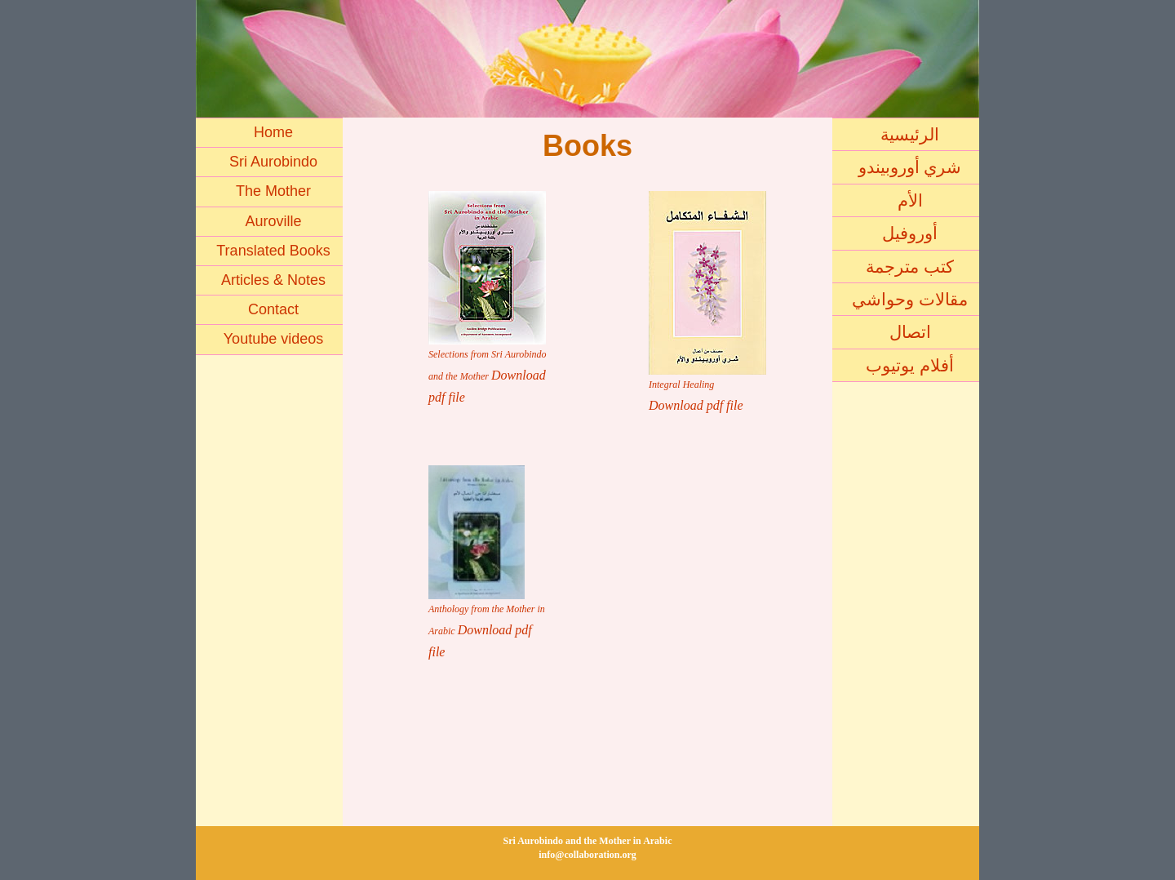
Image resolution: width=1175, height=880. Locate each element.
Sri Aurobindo (273, 161)
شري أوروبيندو (910, 167)
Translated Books (273, 250)
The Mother (273, 191)
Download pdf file (696, 405)
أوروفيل (910, 233)
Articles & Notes (273, 280)
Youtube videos (273, 339)
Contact (273, 309)
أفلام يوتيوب (910, 365)
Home (273, 132)
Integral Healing (681, 384)
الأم (910, 200)
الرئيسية (909, 134)
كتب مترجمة (910, 266)
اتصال (910, 331)
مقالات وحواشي (910, 299)
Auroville (273, 221)
